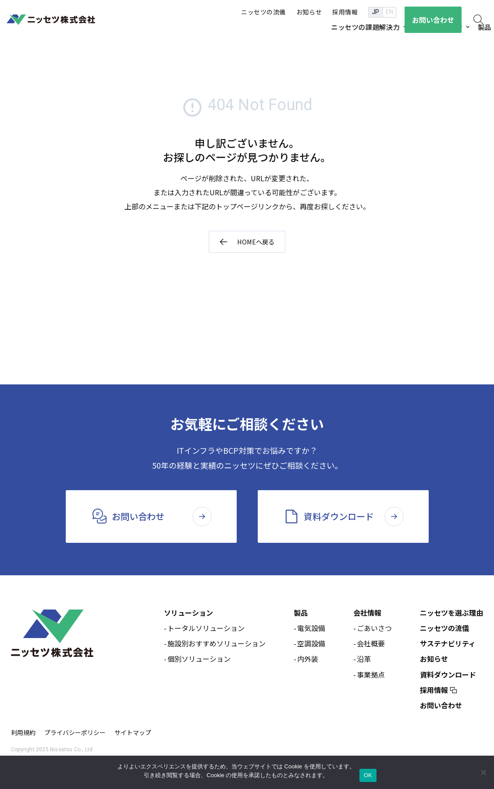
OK (368, 775)
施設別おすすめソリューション (216, 644)
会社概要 (371, 644)
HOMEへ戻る (255, 242)
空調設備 (311, 644)
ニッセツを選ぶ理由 (451, 614)
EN (389, 11)
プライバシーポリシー (75, 733)
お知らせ (434, 660)
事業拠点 (371, 675)
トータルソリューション (206, 629)
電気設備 (311, 629)
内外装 (307, 660)
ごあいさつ (374, 629)
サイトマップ (132, 733)
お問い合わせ (441, 706)
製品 (301, 614)
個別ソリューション (199, 660)
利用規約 (23, 733)
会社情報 (367, 614)
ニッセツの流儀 (444, 629)
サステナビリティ (448, 644)
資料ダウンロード (448, 675)
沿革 (364, 660)
